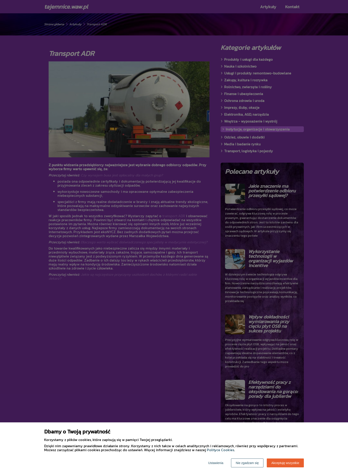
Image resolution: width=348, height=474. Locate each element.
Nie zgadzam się (247, 463)
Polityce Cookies (220, 450)
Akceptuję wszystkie (285, 463)
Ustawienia (215, 463)
